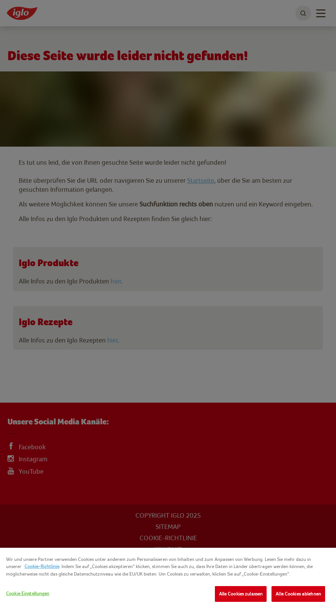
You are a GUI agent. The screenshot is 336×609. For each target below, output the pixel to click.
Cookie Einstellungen (28, 593)
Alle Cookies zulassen (241, 594)
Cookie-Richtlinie (41, 566)
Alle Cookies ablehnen (298, 594)
